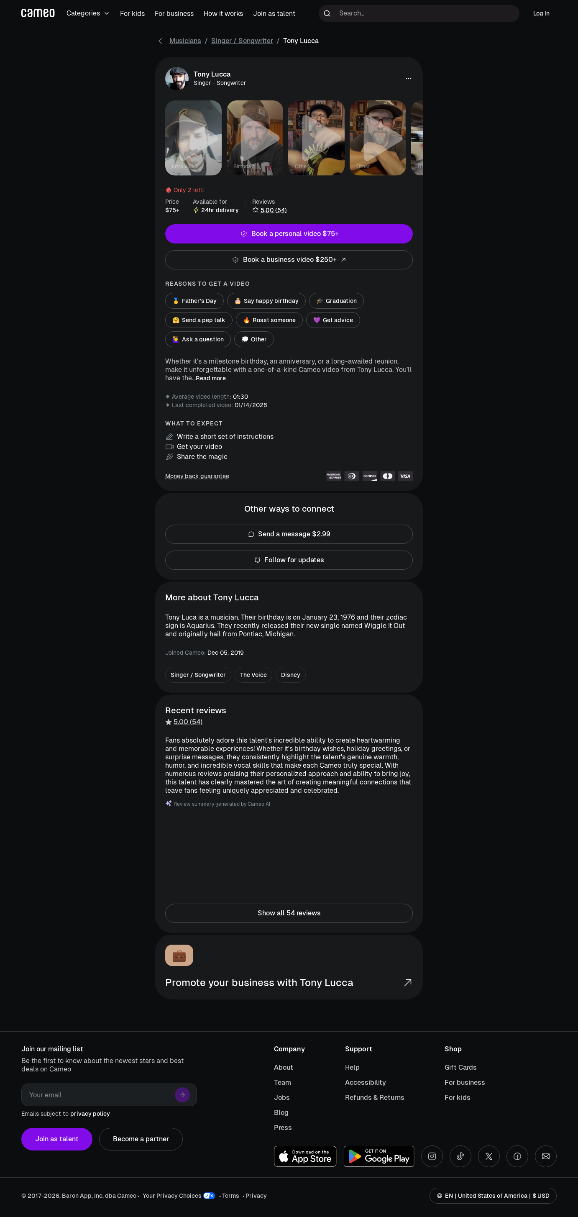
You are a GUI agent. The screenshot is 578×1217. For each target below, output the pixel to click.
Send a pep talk (199, 320)
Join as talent (57, 1139)
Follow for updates (289, 560)
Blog (281, 1113)
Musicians (185, 41)
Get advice (333, 320)
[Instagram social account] (432, 1156)
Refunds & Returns (374, 1098)
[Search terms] (419, 13)
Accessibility (365, 1082)
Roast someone (269, 320)
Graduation (336, 300)
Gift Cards (461, 1067)
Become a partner (141, 1139)
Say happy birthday (266, 300)
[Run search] (327, 13)
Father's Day (194, 300)
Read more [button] (211, 378)
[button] (408, 78)
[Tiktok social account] (460, 1156)
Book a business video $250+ (289, 260)
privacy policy (90, 1113)
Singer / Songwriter (242, 41)
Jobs (282, 1098)
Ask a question (198, 339)
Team (282, 1082)
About (283, 1067)
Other (254, 339)
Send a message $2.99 (289, 534)
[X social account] (489, 1156)
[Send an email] (546, 1156)
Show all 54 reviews (289, 913)
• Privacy (255, 1195)
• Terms (229, 1195)
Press (283, 1128)
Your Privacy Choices (172, 1195)
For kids (458, 1098)
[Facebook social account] (517, 1156)
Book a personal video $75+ (289, 234)
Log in (541, 13)
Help (352, 1067)
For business (465, 1082)
